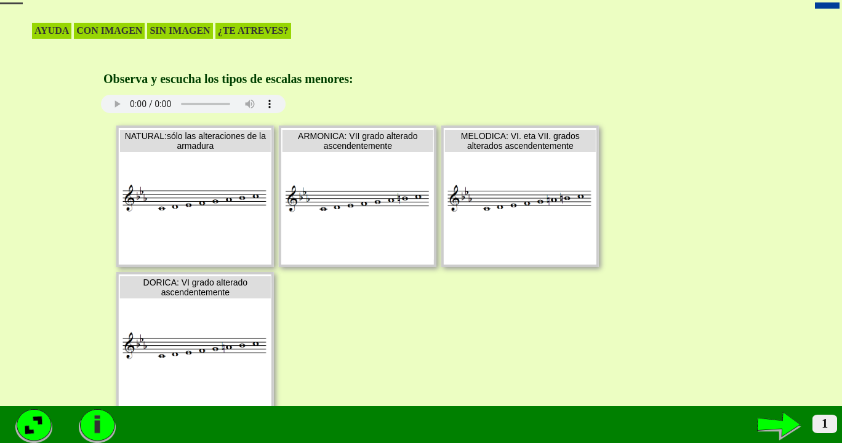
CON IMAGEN (109, 30)
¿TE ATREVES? (253, 30)
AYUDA (51, 30)
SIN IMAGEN (180, 30)
